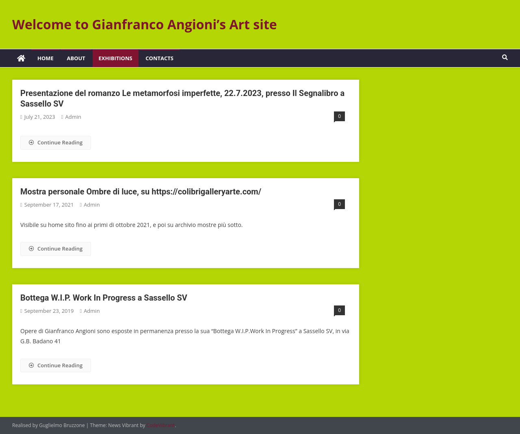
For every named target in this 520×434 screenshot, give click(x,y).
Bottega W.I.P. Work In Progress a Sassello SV (103, 298)
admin (73, 116)
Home (45, 58)
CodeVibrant (161, 425)
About (76, 58)
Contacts (159, 58)
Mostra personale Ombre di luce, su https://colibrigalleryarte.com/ (140, 191)
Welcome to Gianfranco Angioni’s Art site (144, 24)
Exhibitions (115, 58)
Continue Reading (55, 142)
